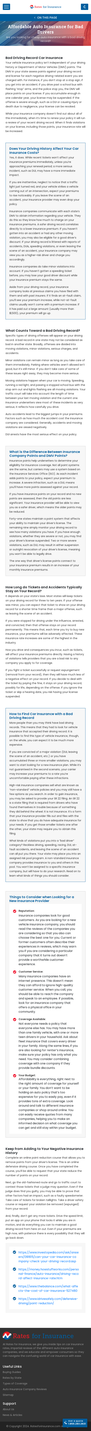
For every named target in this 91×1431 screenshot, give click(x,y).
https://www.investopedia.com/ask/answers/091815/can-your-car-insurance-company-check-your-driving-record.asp (48, 1256)
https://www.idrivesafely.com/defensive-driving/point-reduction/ (48, 1301)
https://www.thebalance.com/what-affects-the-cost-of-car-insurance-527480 (48, 1288)
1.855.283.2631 (77, 1422)
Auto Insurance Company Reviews (25, 1389)
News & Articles (12, 1415)
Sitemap (8, 1395)
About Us (8, 1409)
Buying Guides (12, 1372)
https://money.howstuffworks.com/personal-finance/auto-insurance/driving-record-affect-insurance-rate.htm (48, 1273)
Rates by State (12, 1378)
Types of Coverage (15, 1383)
